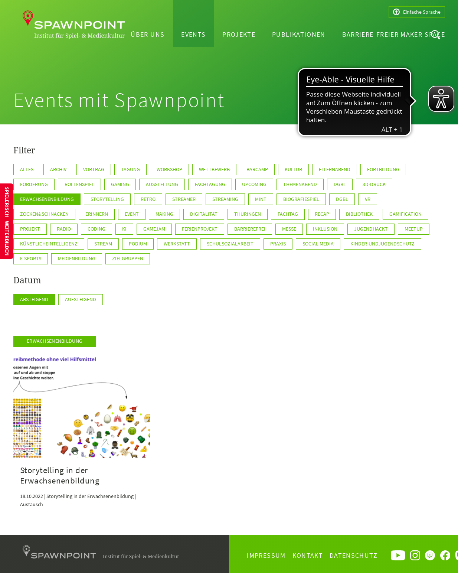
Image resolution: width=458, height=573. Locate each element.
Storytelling (107, 199)
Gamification (405, 214)
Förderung (34, 184)
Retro (148, 199)
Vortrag (93, 169)
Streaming (225, 199)
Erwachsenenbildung (47, 199)
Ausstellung (162, 184)
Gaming (120, 184)
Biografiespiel (301, 199)
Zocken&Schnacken (44, 214)
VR (367, 199)
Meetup (414, 228)
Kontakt (307, 555)
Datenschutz (353, 555)
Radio (64, 228)
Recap (322, 214)
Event (132, 214)
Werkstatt (177, 243)
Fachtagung (210, 184)
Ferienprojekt (199, 228)
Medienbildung (76, 258)
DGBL (342, 199)
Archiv (58, 169)
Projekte (238, 34)
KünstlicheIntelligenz (49, 243)
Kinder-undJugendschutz (382, 243)
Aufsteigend (80, 299)
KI (124, 228)
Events (193, 34)
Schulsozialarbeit (230, 243)
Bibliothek (359, 214)
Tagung (130, 169)
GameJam (154, 228)
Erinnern (96, 214)
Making (164, 214)
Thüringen (247, 214)
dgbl (340, 184)
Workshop (169, 169)
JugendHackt (371, 228)
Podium (138, 243)
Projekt (30, 228)
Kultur (293, 169)
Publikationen (298, 34)
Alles (26, 169)
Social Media (318, 243)
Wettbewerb (214, 169)
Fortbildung (383, 169)
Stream (103, 243)
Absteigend (34, 299)
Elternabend (334, 169)
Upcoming (254, 184)
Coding (96, 228)
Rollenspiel (79, 184)
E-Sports (30, 258)
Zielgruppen (127, 258)
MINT (260, 199)
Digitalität (203, 214)
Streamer (184, 199)
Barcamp (257, 169)
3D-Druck (374, 184)
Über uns (147, 34)
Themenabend (300, 184)
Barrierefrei (249, 228)
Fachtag (288, 214)
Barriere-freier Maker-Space (393, 34)
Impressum (266, 555)
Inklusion (325, 228)
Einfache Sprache (417, 12)
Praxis (278, 243)
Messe (289, 228)
